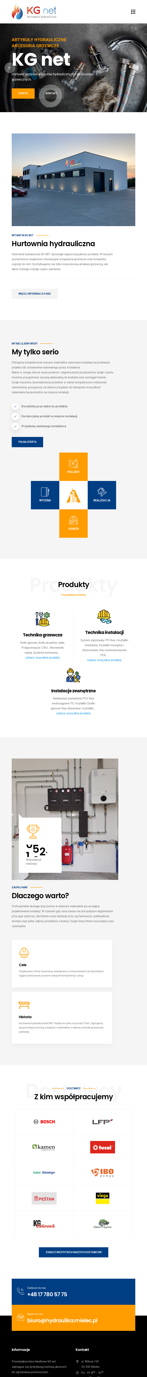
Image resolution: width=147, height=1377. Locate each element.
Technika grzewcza (42, 635)
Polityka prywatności (104, 1369)
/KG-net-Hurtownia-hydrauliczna (98, 1341)
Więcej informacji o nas (34, 293)
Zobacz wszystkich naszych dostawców (74, 1194)
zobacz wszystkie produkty (42, 657)
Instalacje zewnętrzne (73, 691)
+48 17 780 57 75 (47, 1236)
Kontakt (51, 93)
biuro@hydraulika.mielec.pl (62, 1262)
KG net (38, 1369)
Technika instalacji (104, 632)
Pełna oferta (27, 441)
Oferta (23, 93)
